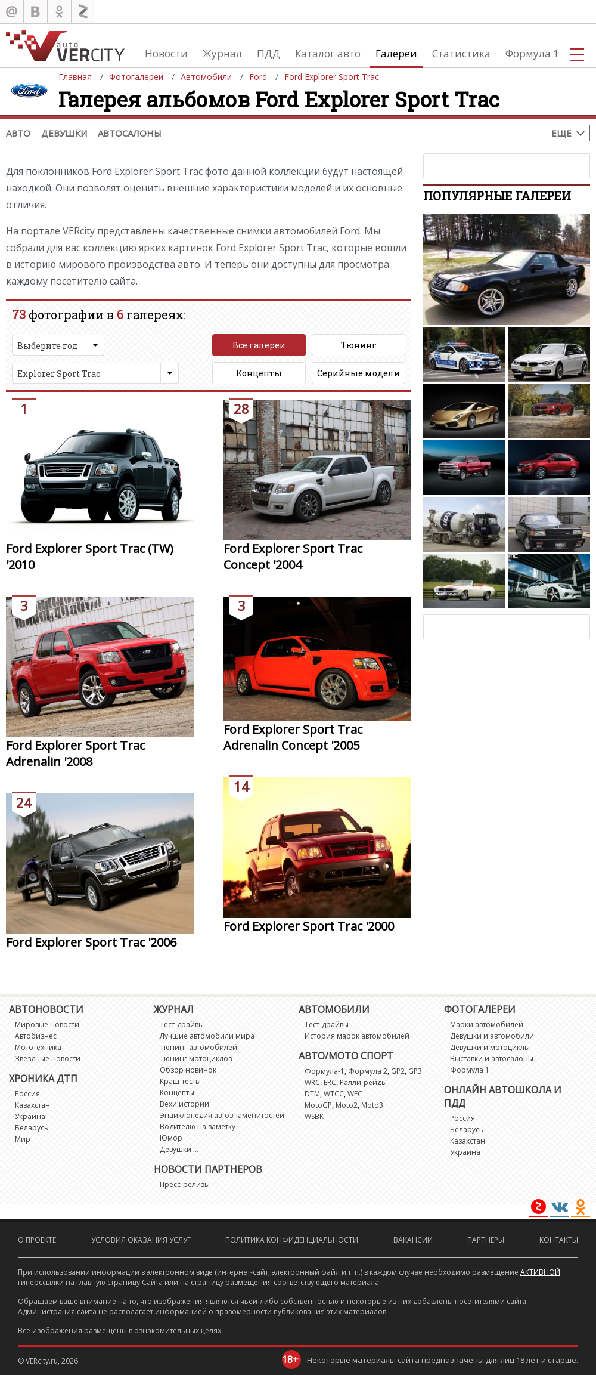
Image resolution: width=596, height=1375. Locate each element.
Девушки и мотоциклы (490, 1047)
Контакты (558, 1240)
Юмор (171, 1138)
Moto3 (372, 1105)
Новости (166, 53)
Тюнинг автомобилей (198, 1047)
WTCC (334, 1094)
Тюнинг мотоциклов (196, 1058)
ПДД (268, 53)
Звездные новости (47, 1058)
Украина (30, 1116)
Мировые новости (47, 1024)
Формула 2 (367, 1071)
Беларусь (31, 1128)
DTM (312, 1094)
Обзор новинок (188, 1070)
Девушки (64, 133)
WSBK (314, 1116)
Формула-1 (324, 1071)
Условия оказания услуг (141, 1240)
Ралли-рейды (363, 1082)
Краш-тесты (180, 1081)
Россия (27, 1094)
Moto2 (347, 1105)
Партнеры (485, 1240)
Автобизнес (36, 1036)
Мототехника (38, 1047)
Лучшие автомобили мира (207, 1036)
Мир (22, 1139)
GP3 (415, 1071)
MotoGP (318, 1105)
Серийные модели (358, 373)
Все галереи (258, 345)
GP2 (398, 1071)
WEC (354, 1094)
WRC (312, 1082)
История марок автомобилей (357, 1036)
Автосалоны (130, 133)
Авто (18, 133)
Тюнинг (359, 345)
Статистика (461, 53)
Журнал (222, 53)
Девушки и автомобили (492, 1036)
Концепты (259, 373)
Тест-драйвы (182, 1024)
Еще (561, 133)
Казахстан (32, 1105)
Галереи (396, 53)
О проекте (37, 1240)
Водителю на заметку (197, 1126)
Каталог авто (328, 53)
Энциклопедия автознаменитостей (222, 1115)
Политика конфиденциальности (291, 1240)
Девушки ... (179, 1149)
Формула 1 (532, 53)
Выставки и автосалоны (491, 1058)
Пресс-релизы (185, 1184)
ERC (330, 1082)
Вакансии (413, 1240)
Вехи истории (184, 1104)
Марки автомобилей (486, 1024)
